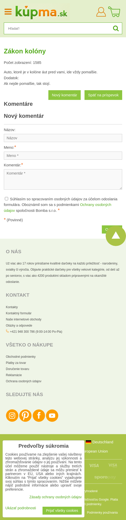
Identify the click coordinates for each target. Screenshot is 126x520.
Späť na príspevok (103, 95)
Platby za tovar (16, 363)
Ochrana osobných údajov (23, 381)
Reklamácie (14, 375)
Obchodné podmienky (21, 357)
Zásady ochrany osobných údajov (55, 497)
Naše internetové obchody (23, 319)
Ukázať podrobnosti (20, 508)
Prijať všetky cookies (62, 511)
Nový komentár (64, 95)
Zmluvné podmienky (87, 504)
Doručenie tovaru (17, 369)
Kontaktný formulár (19, 313)
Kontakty (12, 307)
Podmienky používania (102, 512)
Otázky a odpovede (19, 325)
